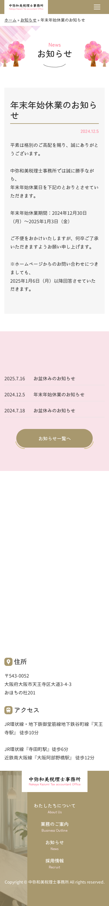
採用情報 (54, 863)
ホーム (10, 20)
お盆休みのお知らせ (54, 378)
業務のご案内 (54, 826)
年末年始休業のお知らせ (59, 394)
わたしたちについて (54, 808)
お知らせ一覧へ (54, 438)
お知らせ (28, 20)
